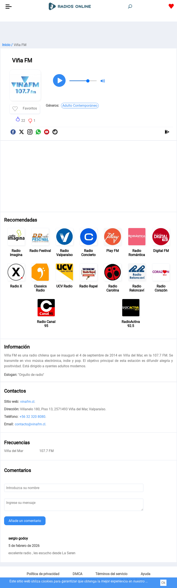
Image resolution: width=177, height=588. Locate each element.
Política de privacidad (43, 574)
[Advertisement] (88, 32)
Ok (163, 583)
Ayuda (145, 574)
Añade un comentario (25, 521)
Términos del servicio (111, 574)
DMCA (77, 574)
